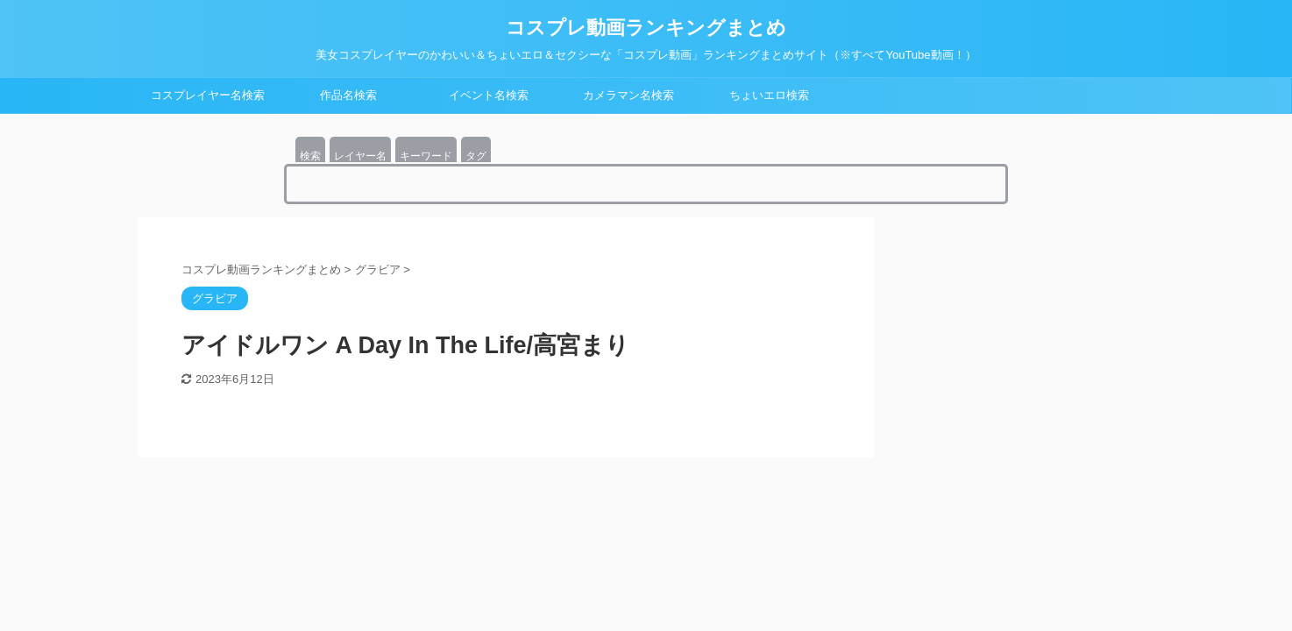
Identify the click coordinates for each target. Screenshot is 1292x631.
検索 (310, 156)
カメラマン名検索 (628, 95)
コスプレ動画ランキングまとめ (646, 28)
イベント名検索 (489, 95)
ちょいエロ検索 (769, 95)
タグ (475, 156)
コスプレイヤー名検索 (208, 95)
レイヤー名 (360, 156)
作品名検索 (348, 95)
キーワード (426, 156)
